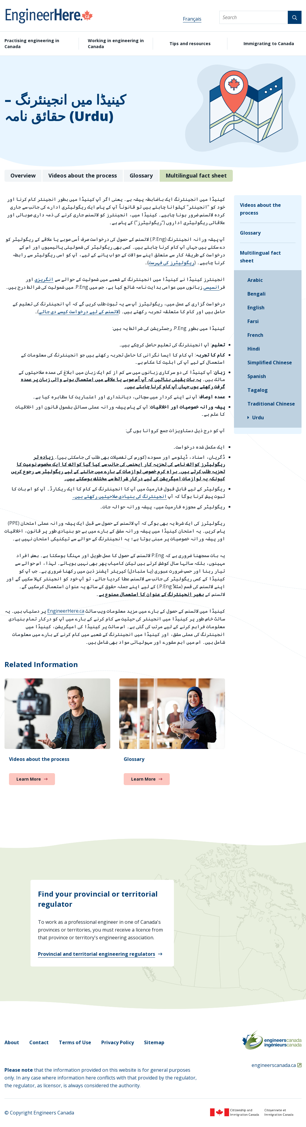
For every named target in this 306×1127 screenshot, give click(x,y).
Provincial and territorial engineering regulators (96, 954)
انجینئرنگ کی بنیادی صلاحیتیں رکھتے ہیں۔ (119, 496)
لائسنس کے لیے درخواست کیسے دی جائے (79, 311)
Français (192, 19)
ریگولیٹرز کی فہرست (171, 262)
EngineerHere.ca (65, 611)
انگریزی (44, 279)
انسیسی (212, 287)
